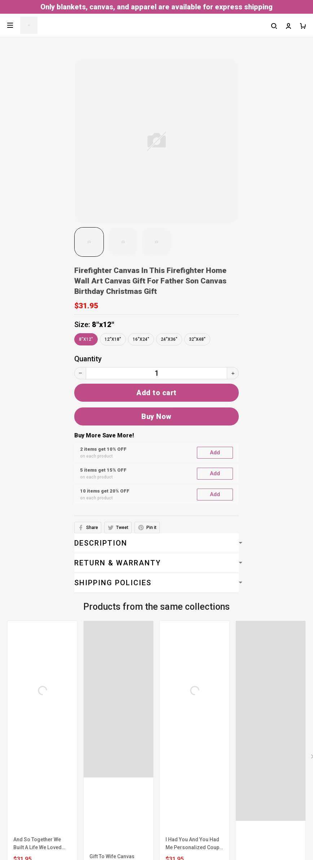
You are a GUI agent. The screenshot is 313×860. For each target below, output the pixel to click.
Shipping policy (29, 736)
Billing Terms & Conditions (47, 708)
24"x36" (169, 339)
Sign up (290, 826)
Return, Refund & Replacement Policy (64, 765)
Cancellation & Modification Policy (60, 751)
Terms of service (32, 693)
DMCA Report (139, 856)
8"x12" (103, 324)
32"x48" (197, 339)
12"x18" (113, 339)
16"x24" (141, 339)
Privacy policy (26, 722)
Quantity (88, 358)
